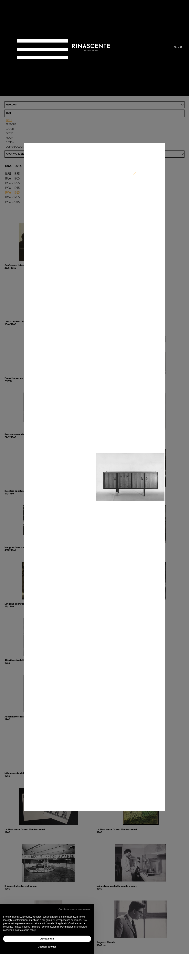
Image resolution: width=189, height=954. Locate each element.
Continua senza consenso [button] (74, 909)
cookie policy (29, 930)
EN (175, 47)
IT (181, 47)
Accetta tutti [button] (47, 938)
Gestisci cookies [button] (47, 946)
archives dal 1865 (91, 51)
